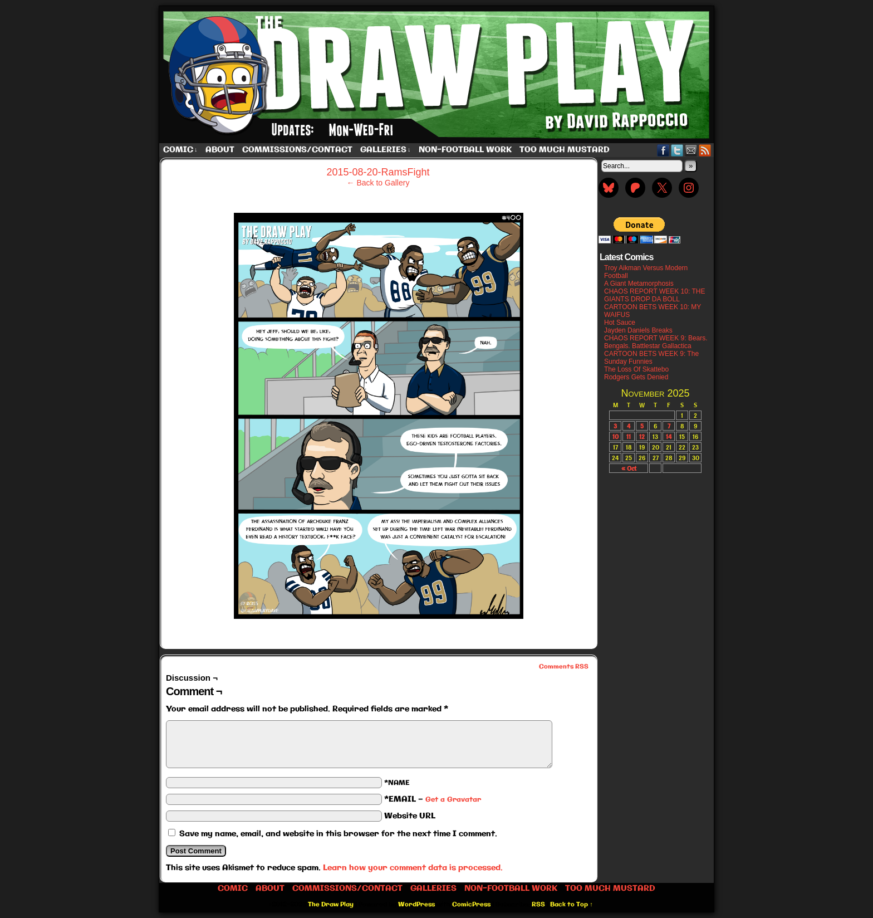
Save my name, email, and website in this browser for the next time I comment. (338, 833)
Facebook (663, 150)
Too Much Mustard (564, 149)
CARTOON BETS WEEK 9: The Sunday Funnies (651, 357)
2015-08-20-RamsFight (377, 172)
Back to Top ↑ (571, 904)
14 (668, 436)
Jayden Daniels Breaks (638, 330)
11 (628, 436)
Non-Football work (465, 149)
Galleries (385, 150)
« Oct (628, 468)
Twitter (677, 150)
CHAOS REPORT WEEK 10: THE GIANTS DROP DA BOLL (654, 295)
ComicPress (471, 904)
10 (615, 436)
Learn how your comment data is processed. (413, 867)
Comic (180, 150)
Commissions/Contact (297, 149)
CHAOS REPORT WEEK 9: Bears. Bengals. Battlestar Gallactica (656, 342)
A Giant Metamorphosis (639, 283)
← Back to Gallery (378, 182)
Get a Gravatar (453, 799)
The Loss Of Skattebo (636, 369)
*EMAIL (432, 799)
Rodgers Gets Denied (636, 377)
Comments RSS (563, 666)
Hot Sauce (619, 322)
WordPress (416, 904)
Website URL (409, 816)
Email (691, 150)
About (219, 149)
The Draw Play (437, 74)
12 (642, 436)
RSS (705, 150)
